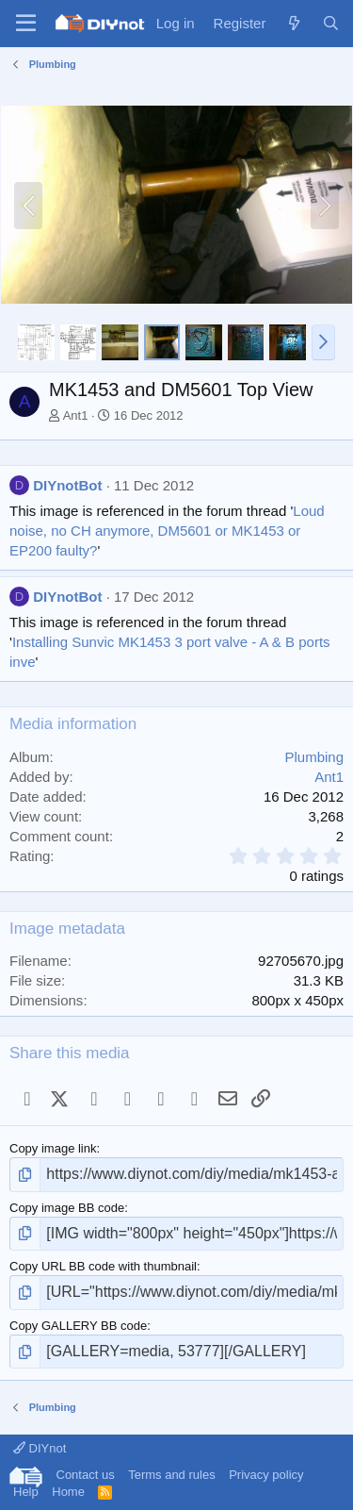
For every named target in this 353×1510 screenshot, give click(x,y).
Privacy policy (266, 1475)
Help (26, 1492)
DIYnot (39, 1448)
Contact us (85, 1475)
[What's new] (293, 23)
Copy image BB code (66, 1208)
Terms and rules (171, 1475)
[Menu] (26, 23)
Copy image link (53, 1148)
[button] (323, 342)
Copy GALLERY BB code (78, 1326)
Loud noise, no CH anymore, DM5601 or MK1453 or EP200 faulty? (167, 530)
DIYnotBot (67, 485)
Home (68, 1492)
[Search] (331, 23)
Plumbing (314, 757)
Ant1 (75, 415)
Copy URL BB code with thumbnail (103, 1266)
